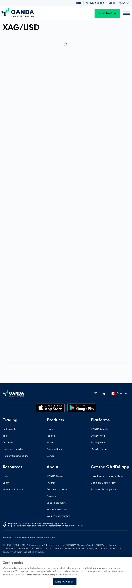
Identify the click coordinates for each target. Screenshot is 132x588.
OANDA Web (98, 436)
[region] (66, 572)
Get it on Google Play (103, 483)
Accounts (8, 443)
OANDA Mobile (99, 429)
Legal (111, 3)
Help (78, 3)
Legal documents (57, 503)
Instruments (9, 429)
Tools (5, 436)
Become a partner (57, 490)
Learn (6, 483)
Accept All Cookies (64, 581)
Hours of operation (13, 449)
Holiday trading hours (15, 456)
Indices (51, 436)
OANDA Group (55, 476)
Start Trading (107, 13)
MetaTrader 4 (99, 449)
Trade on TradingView (103, 490)
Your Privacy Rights (58, 516)
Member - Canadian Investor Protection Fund (29, 538)
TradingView (98, 443)
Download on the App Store (107, 476)
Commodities (54, 449)
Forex (50, 429)
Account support (95, 3)
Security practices (57, 510)
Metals (51, 443)
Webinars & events (13, 490)
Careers (51, 496)
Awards (51, 483)
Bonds (50, 456)
